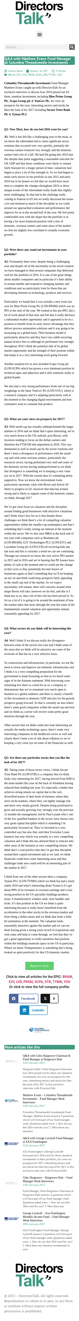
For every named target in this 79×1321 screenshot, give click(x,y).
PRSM (31, 74)
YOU (59, 74)
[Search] (72, 47)
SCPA (39, 74)
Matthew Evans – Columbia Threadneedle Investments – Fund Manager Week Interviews (47, 1099)
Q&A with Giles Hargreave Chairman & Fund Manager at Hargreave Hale (46, 1057)
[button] (39, 34)
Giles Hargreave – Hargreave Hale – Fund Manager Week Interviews (47, 1179)
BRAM (11, 74)
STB (45, 74)
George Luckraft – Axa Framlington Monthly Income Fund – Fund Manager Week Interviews (46, 1217)
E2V (18, 74)
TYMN (52, 74)
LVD (24, 74)
